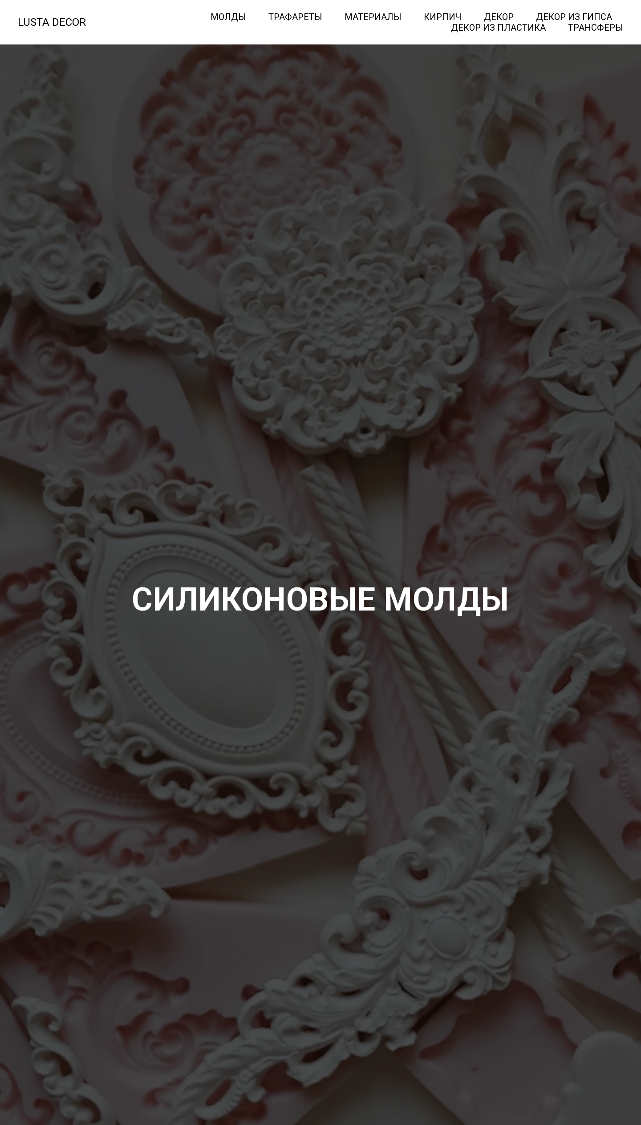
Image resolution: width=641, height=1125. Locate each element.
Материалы (373, 17)
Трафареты (295, 17)
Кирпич (443, 17)
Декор (499, 17)
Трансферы (595, 27)
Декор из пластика (498, 27)
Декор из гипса (574, 17)
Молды (228, 17)
